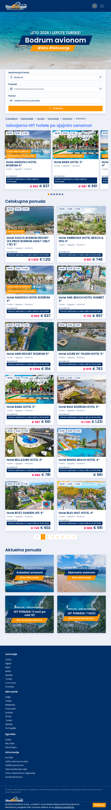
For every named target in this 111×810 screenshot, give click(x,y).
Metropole (11, 691)
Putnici (12, 95)
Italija (8, 697)
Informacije (12, 752)
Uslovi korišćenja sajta (16, 769)
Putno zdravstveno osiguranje (20, 773)
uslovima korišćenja (64, 807)
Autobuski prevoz (14, 777)
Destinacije (27, 118)
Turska (40, 118)
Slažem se (99, 805)
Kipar (7, 667)
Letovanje (53, 118)
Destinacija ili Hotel (18, 72)
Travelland (11, 118)
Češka (8, 700)
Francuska (10, 708)
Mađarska (10, 704)
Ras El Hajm (11, 747)
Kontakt (9, 757)
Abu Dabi (9, 743)
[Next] (73, 537)
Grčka (8, 659)
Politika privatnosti (14, 765)
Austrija (9, 712)
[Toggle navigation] (102, 6)
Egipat (8, 663)
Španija (9, 675)
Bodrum (18, 77)
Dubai (8, 739)
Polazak (12, 84)
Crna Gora (10, 682)
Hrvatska (9, 686)
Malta (8, 671)
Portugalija (10, 728)
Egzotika (10, 734)
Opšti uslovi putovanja (16, 761)
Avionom (67, 118)
